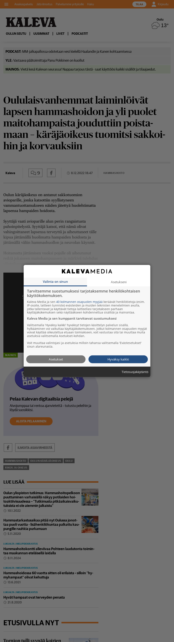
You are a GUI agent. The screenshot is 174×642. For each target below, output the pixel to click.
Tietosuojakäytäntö (135, 372)
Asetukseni (119, 282)
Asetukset (56, 359)
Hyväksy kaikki (118, 359)
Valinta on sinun (55, 281)
